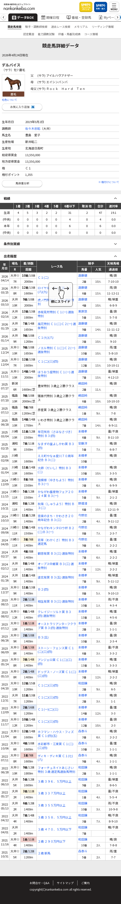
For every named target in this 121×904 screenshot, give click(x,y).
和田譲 (82, 683)
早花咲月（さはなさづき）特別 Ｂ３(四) (56, 434)
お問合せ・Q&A (39, 883)
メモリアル (81, 26)
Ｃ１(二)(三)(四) (48, 361)
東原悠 (82, 311)
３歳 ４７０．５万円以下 (54, 829)
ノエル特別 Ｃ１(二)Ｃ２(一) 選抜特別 (56, 350)
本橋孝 (82, 431)
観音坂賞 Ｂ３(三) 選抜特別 (56, 554)
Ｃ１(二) (43, 278)
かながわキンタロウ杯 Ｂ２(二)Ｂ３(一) (56, 530)
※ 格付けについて (108, 182)
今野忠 (82, 515)
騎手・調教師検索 (36, 26)
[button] (3, 17)
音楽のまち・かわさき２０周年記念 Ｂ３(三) (56, 518)
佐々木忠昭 (32, 128)
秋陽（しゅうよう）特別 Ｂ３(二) (56, 506)
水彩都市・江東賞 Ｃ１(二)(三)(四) (55, 746)
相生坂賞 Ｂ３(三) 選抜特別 (56, 602)
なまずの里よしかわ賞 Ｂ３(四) (56, 446)
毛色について (9, 99)
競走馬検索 (15, 26)
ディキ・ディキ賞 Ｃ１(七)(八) (55, 758)
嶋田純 (82, 384)
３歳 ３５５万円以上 (51, 805)
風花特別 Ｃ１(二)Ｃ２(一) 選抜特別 (57, 326)
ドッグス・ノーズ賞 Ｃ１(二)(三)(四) (57, 674)
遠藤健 (82, 276)
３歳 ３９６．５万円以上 (54, 782)
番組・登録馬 (79, 17)
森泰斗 (82, 731)
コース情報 (91, 34)
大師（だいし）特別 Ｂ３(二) (54, 470)
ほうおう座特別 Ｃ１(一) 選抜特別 (56, 374)
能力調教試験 (46, 34)
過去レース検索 (60, 26)
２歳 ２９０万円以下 (51, 842)
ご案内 (85, 883)
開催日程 (50, 17)
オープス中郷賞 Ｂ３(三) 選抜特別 (56, 566)
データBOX (23, 17)
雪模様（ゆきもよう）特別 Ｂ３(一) (56, 482)
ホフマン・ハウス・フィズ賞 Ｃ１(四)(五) (56, 734)
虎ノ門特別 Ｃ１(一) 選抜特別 (56, 302)
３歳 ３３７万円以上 (51, 793)
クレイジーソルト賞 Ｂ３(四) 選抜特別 (54, 614)
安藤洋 (82, 444)
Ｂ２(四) (43, 589)
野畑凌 (82, 504)
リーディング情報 (103, 26)
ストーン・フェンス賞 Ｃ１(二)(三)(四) (56, 650)
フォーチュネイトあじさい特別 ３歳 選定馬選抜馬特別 (56, 770)
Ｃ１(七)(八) (45, 338)
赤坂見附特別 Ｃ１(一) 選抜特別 (56, 314)
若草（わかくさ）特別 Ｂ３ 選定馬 (56, 542)
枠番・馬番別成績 (69, 34)
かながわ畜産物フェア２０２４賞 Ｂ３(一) (56, 494)
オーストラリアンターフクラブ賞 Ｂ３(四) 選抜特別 (57, 626)
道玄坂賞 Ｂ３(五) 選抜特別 (56, 577)
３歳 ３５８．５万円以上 (54, 817)
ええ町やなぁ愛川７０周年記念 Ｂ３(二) (56, 458)
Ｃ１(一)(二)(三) (48, 709)
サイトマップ (65, 883)
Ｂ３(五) (43, 637)
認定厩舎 (28, 34)
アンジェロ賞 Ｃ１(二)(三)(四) (55, 662)
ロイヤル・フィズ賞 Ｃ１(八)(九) (54, 290)
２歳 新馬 (44, 853)
